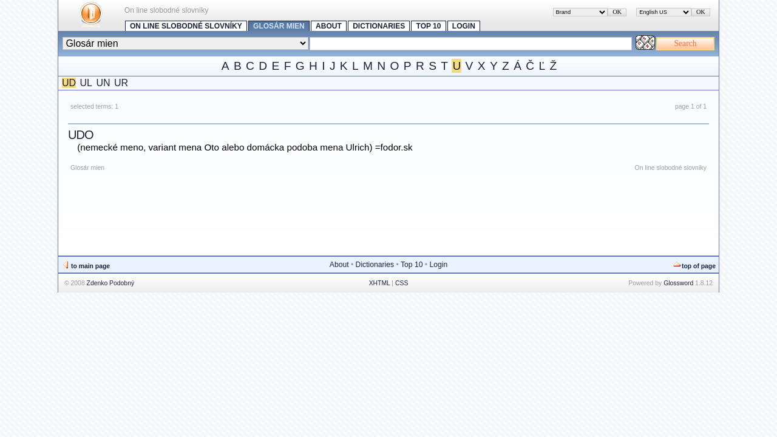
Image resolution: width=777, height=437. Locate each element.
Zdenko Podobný (111, 283)
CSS (401, 283)
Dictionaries (379, 26)
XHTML (379, 283)
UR (121, 83)
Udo (80, 134)
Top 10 (428, 26)
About (329, 26)
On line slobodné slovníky (186, 26)
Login (463, 26)
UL (86, 83)
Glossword (678, 283)
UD (69, 83)
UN (103, 83)
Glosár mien (279, 26)
